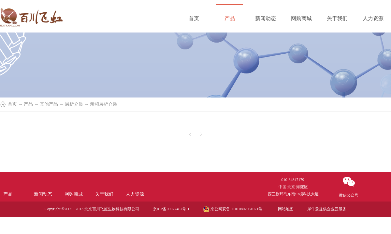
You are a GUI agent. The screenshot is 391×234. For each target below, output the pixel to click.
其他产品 (49, 104)
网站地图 (285, 209)
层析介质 (74, 104)
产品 (28, 104)
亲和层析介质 (103, 104)
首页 (194, 18)
